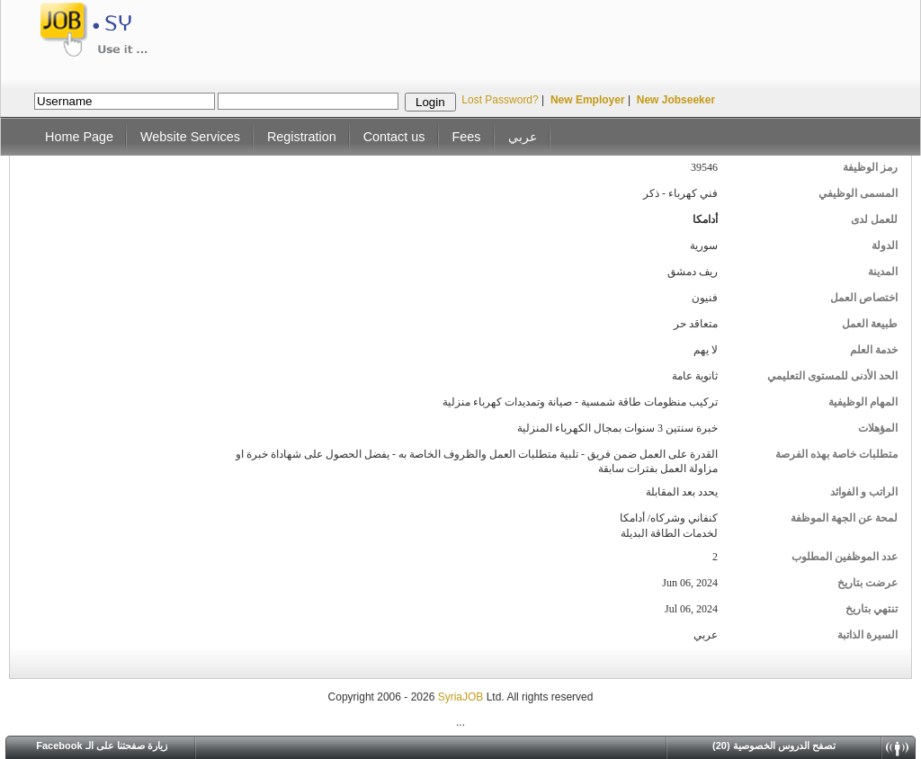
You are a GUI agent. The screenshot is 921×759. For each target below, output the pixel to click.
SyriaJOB (462, 697)
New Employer (587, 100)
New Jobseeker (676, 100)
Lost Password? (499, 100)
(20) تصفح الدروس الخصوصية (774, 745)
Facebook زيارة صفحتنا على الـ (101, 745)
